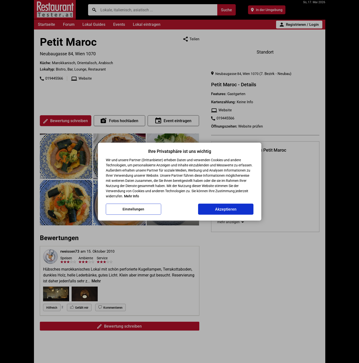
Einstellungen (133, 209)
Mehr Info (131, 196)
